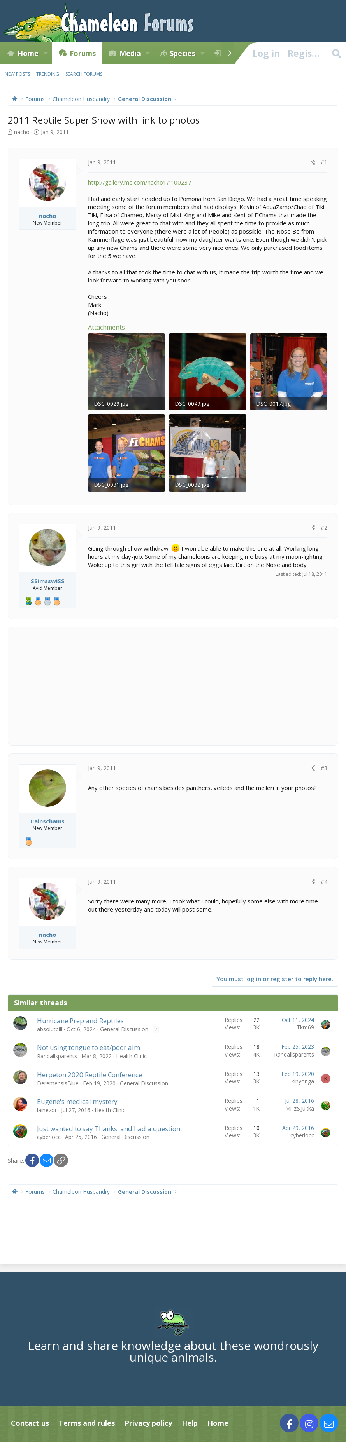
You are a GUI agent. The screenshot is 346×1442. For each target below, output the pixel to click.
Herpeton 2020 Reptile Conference (89, 1074)
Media (130, 53)
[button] (45, 53)
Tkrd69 (305, 1027)
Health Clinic (131, 1056)
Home (28, 53)
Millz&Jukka (299, 1108)
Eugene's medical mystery (77, 1101)
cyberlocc (49, 1136)
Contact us (30, 1423)
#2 (324, 527)
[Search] (336, 53)
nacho (22, 132)
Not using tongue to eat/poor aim (88, 1047)
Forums (83, 53)
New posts (17, 74)
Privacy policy (148, 1423)
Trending (47, 74)
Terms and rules (87, 1423)
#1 (324, 162)
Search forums (83, 74)
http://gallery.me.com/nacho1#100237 (139, 182)
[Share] (313, 162)
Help (190, 1423)
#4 (324, 881)
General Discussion (124, 1029)
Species (182, 53)
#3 (324, 768)
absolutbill (49, 1029)
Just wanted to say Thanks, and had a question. (109, 1128)
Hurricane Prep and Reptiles (80, 1020)
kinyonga (303, 1081)
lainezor (47, 1110)
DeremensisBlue (58, 1083)
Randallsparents (57, 1056)
